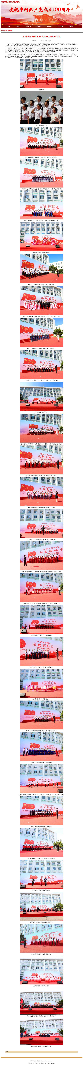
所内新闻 (28, 26)
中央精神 (18, 26)
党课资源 (49, 26)
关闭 (49, 40)
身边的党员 (60, 26)
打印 (46, 40)
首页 (9, 26)
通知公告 (38, 26)
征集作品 (71, 26)
